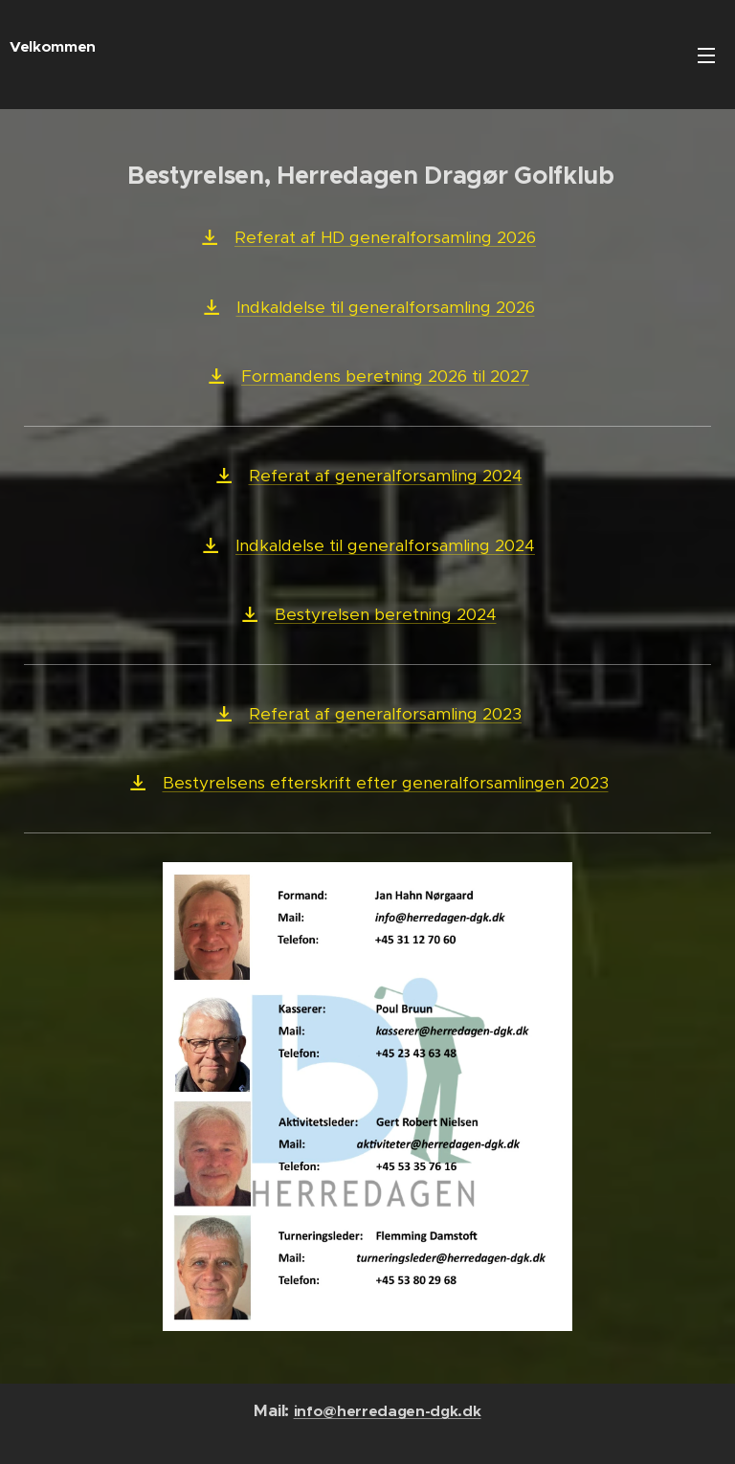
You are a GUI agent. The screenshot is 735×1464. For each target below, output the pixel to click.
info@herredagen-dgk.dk (387, 1411)
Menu (706, 55)
